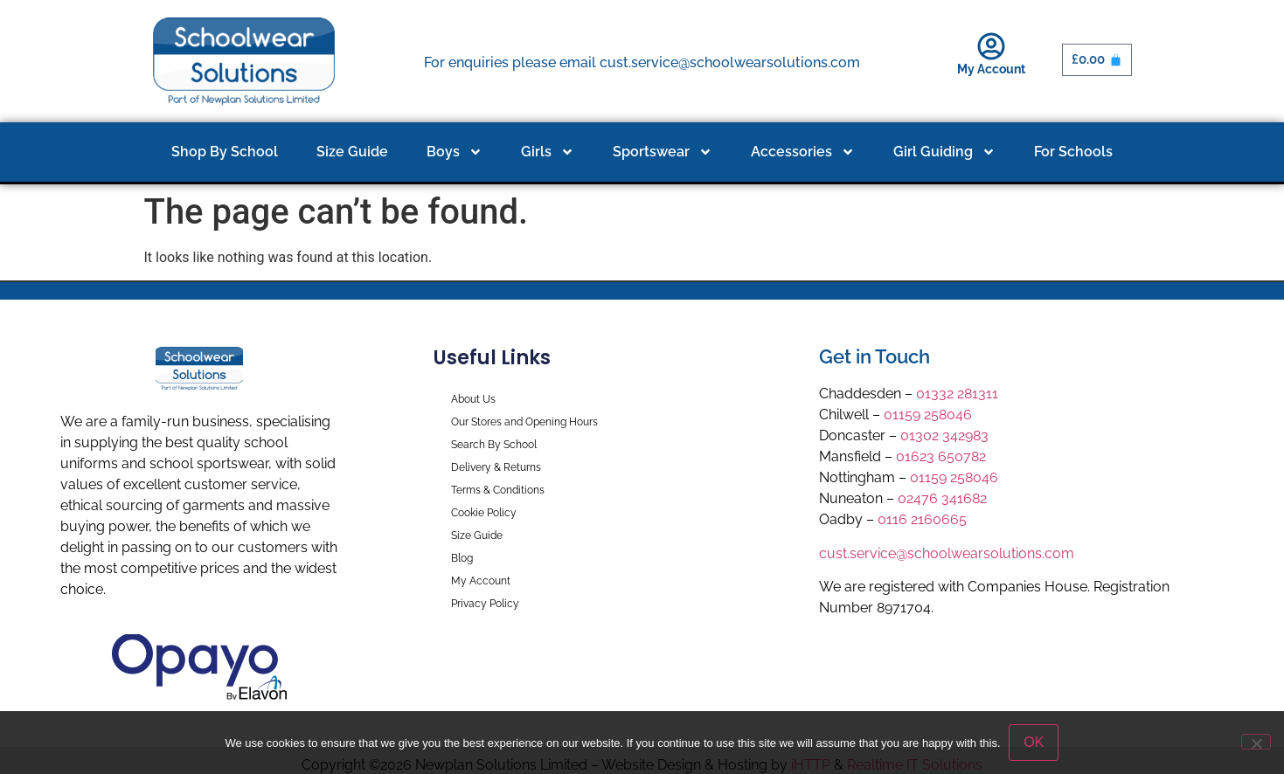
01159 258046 (928, 414)
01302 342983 (944, 435)
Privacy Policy (485, 604)
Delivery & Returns (496, 467)
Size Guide (352, 151)
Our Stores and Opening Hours (524, 422)
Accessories (803, 152)
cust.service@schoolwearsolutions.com (946, 553)
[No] (1256, 742)
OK (1034, 742)
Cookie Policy (484, 513)
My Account (991, 69)
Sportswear (662, 152)
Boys (454, 152)
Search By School (494, 445)
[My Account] (991, 46)
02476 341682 (942, 498)
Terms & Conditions (498, 490)
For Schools (1073, 151)
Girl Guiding (944, 152)
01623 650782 (941, 456)
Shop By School (224, 151)
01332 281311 (957, 393)
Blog (462, 558)
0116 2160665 (922, 519)
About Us (473, 399)
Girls (547, 152)
